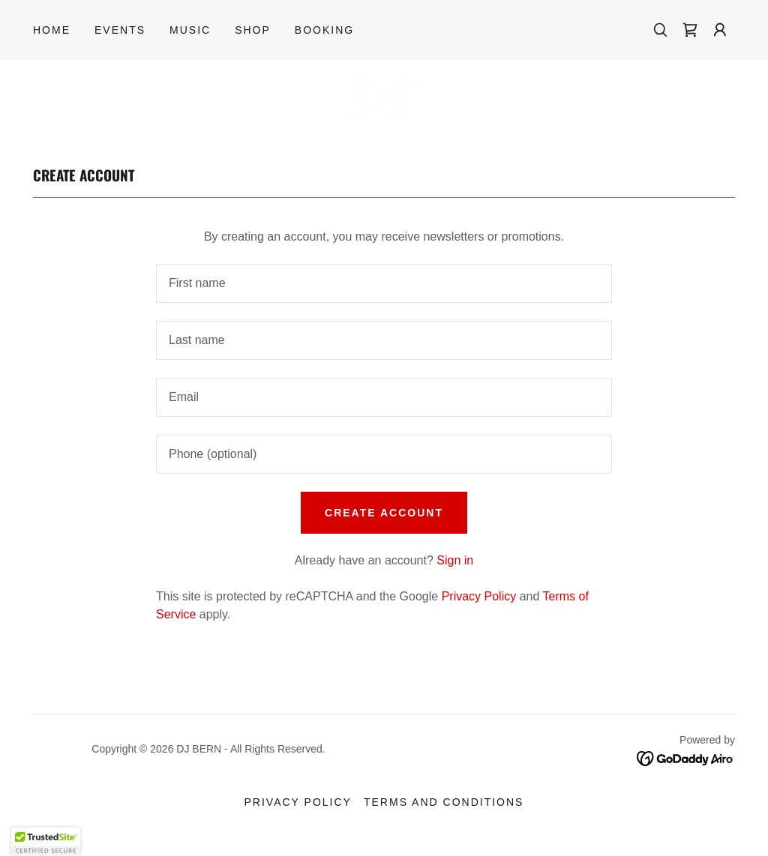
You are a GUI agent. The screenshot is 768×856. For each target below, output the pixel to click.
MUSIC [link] (190, 30)
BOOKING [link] (324, 30)
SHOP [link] (253, 30)
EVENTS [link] (120, 30)
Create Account (384, 513)
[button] (720, 30)
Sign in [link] (454, 560)
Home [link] (51, 30)
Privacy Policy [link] (479, 596)
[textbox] (384, 283)
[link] (690, 30)
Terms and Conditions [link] (444, 802)
